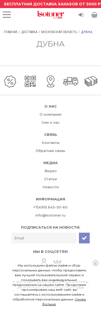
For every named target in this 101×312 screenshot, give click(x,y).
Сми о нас (50, 122)
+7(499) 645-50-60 (50, 207)
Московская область (59, 32)
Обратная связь (50, 150)
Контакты (51, 142)
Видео (50, 171)
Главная (10, 32)
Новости (51, 187)
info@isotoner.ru (50, 215)
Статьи (50, 179)
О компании (50, 114)
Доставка (29, 32)
